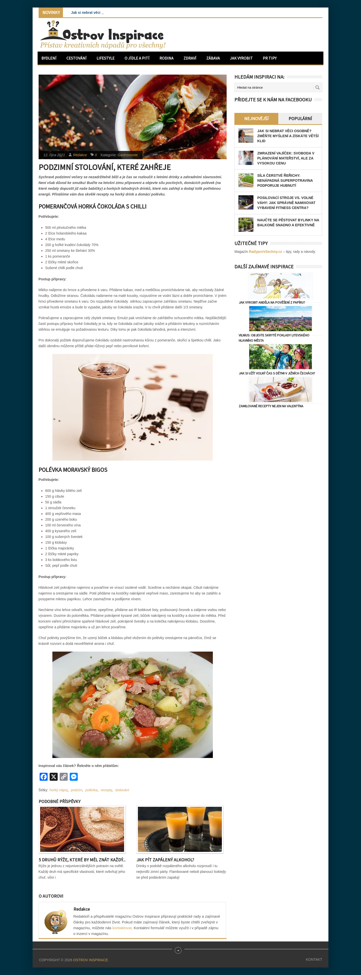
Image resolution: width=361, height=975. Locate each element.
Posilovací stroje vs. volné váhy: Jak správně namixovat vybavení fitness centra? (286, 203)
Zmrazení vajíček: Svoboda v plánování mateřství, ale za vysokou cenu (285, 158)
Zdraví (190, 58)
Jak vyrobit (241, 58)
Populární (300, 118)
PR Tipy (270, 58)
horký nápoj (59, 790)
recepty (106, 790)
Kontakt (314, 959)
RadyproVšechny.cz (265, 252)
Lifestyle (106, 58)
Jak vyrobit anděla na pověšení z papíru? (272, 302)
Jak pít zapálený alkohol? (165, 860)
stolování (122, 790)
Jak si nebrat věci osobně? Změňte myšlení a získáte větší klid (288, 136)
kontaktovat (122, 928)
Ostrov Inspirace (90, 960)
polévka (91, 790)
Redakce (80, 155)
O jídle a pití (137, 58)
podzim (76, 790)
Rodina (166, 58)
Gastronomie (128, 155)
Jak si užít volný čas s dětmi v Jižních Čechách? (277, 373)
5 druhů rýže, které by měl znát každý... (82, 860)
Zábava (213, 58)
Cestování (76, 58)
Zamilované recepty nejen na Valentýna (271, 406)
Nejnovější (256, 118)
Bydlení (48, 58)
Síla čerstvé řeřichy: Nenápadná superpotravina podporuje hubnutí (285, 180)
